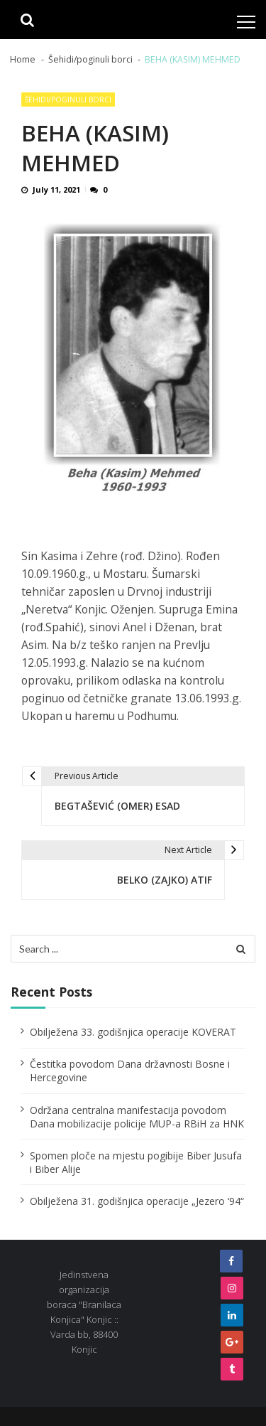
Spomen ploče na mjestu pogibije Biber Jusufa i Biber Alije (136, 1162)
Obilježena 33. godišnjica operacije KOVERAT (133, 1032)
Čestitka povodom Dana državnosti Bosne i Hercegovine (130, 1070)
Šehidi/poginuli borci (68, 99)
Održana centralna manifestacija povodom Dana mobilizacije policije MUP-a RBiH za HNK (137, 1116)
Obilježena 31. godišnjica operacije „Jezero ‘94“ (137, 1201)
